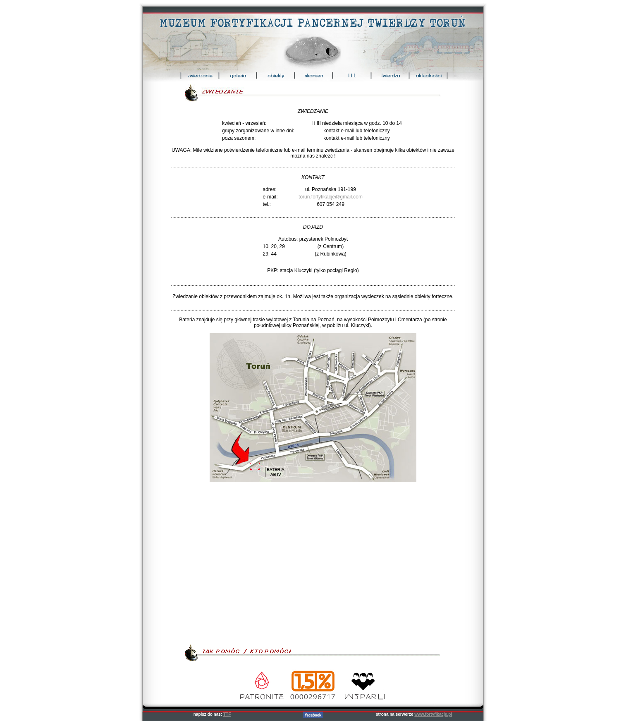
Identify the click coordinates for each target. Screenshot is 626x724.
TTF (227, 714)
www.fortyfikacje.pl (433, 714)
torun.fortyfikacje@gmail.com (331, 197)
